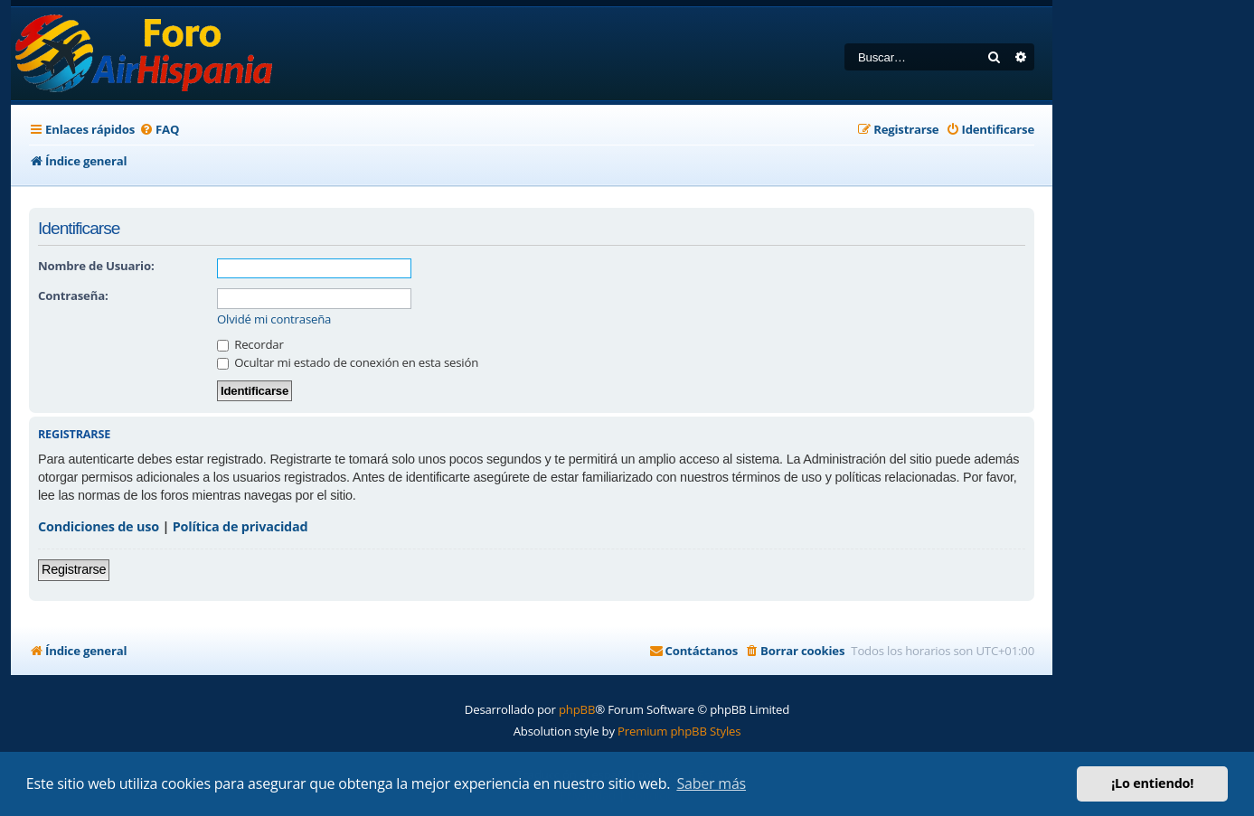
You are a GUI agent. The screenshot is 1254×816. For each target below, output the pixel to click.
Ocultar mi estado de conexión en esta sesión (347, 362)
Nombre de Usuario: (96, 266)
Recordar (250, 344)
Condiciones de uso (98, 526)
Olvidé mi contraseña (274, 319)
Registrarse (74, 569)
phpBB (577, 709)
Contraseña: (73, 295)
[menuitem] (159, 130)
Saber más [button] (711, 783)
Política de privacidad (240, 526)
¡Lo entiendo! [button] (1152, 783)
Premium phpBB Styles (679, 731)
